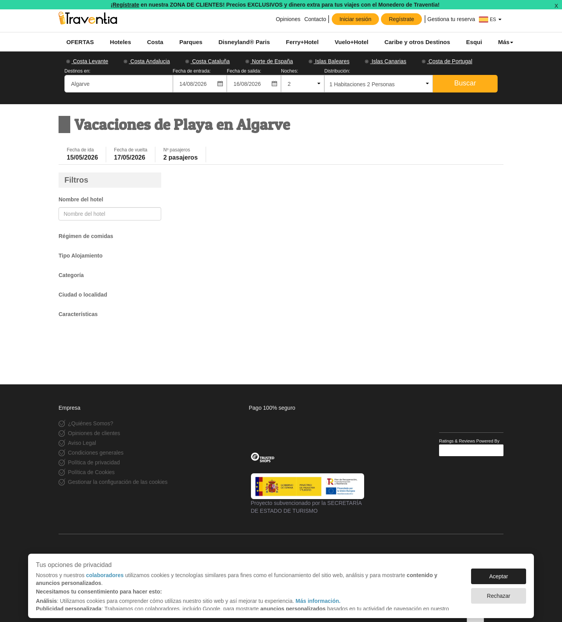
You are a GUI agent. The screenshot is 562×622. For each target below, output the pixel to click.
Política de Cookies (91, 472)
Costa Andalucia (147, 61)
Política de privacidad (94, 462)
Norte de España (269, 61)
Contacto (315, 19)
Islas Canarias (385, 61)
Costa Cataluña (207, 61)
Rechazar (498, 592)
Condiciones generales (95, 453)
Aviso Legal (82, 443)
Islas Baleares (329, 61)
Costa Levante (87, 61)
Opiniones (287, 19)
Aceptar (498, 572)
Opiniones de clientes (94, 433)
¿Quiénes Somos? (90, 423)
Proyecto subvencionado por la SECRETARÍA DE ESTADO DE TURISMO (307, 493)
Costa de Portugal (447, 61)
